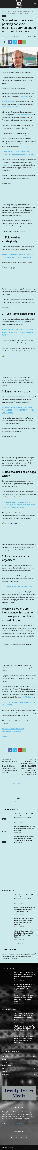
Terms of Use (24, 96)
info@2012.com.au (16, 1123)
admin (8, 36)
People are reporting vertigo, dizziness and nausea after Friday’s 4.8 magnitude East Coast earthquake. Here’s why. (18, 956)
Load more (19, 943)
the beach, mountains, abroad (23, 115)
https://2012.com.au (19, 801)
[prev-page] (3, 848)
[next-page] (6, 848)
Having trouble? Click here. (11, 107)
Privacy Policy (6, 99)
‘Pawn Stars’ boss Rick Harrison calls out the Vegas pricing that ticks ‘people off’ (24, 828)
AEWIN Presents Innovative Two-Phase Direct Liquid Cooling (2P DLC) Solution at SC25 (24, 909)
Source (4, 737)
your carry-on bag (20, 322)
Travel (8, 11)
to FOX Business (28, 697)
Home (4, 11)
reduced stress (7, 165)
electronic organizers (18, 592)
